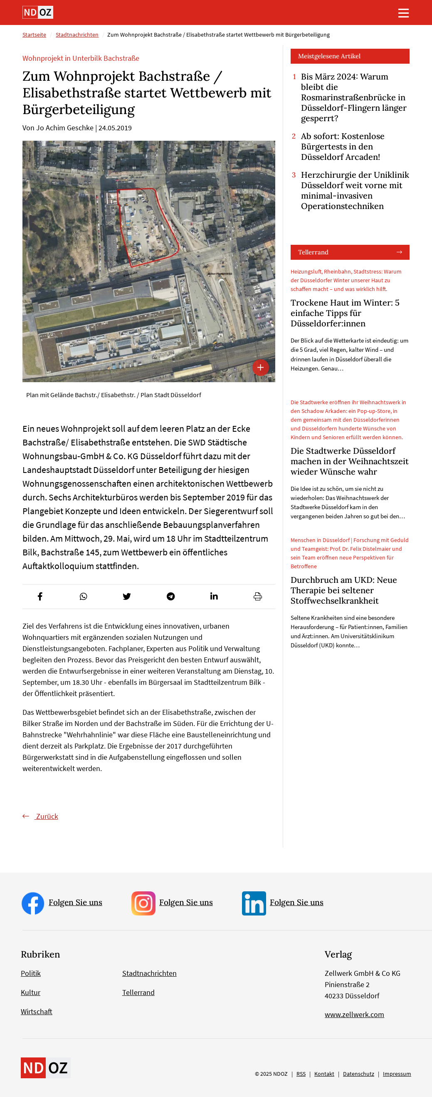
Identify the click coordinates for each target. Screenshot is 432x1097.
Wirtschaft (36, 1011)
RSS (301, 1073)
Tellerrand (313, 252)
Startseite (34, 34)
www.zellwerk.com (354, 1014)
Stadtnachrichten (77, 34)
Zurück (46, 816)
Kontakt (324, 1073)
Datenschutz (358, 1073)
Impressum (397, 1073)
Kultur (30, 992)
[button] (40, 597)
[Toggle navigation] (403, 13)
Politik (31, 973)
